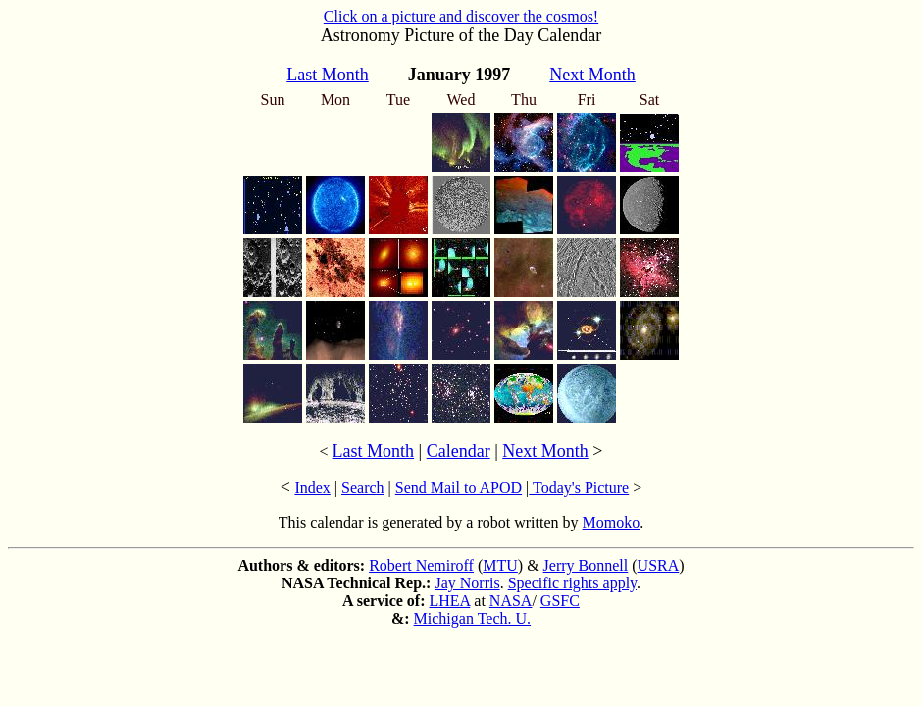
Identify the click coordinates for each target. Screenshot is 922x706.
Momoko (611, 522)
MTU (500, 565)
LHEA (450, 600)
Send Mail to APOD (458, 487)
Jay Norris (467, 583)
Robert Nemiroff (421, 565)
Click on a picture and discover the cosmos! (461, 16)
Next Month (545, 451)
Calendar (458, 451)
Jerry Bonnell (586, 565)
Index (312, 487)
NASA (511, 600)
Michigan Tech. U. (472, 618)
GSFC (560, 600)
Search (362, 487)
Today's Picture (579, 487)
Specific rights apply (572, 583)
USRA (659, 565)
